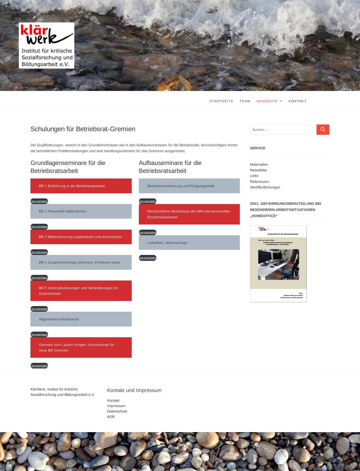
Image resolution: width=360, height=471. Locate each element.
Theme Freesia (190, 451)
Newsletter (258, 170)
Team (245, 101)
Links (254, 176)
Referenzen (259, 182)
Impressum (116, 406)
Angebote (267, 101)
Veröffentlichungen (265, 187)
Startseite (221, 101)
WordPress (186, 457)
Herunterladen (39, 201)
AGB (111, 416)
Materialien (259, 164)
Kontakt (298, 101)
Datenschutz (117, 411)
